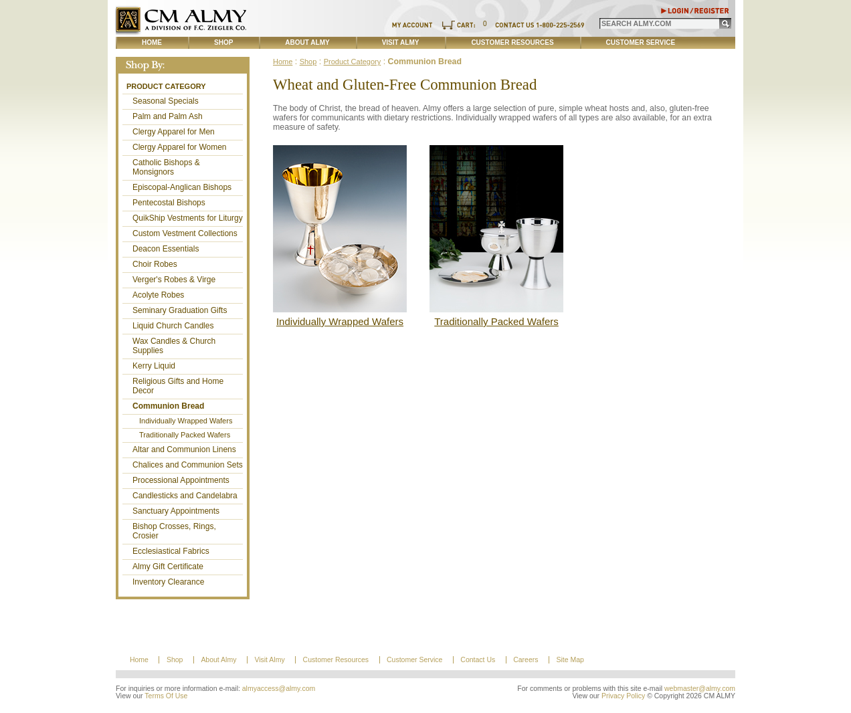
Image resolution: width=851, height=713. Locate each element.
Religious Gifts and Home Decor (177, 386)
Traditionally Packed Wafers (184, 435)
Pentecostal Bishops (168, 202)
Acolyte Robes (158, 295)
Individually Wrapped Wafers (185, 421)
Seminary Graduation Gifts (179, 310)
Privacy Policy (623, 696)
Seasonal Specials (165, 101)
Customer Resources (512, 42)
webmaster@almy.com (699, 688)
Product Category (166, 86)
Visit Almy (400, 42)
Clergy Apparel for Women (179, 147)
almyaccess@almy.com (279, 688)
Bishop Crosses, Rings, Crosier (174, 531)
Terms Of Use (166, 696)
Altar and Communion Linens (184, 449)
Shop (223, 42)
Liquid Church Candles (172, 325)
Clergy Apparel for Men (173, 131)
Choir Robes (154, 264)
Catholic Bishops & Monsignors (166, 167)
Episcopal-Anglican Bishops (181, 187)
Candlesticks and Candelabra (185, 495)
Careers (525, 660)
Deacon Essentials (165, 248)
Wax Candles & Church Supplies (173, 345)
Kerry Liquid (153, 366)
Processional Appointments (180, 480)
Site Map (569, 660)
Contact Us (477, 660)
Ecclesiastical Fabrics (170, 551)
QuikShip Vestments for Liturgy (187, 218)
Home (152, 42)
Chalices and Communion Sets (187, 465)
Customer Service (641, 42)
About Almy (307, 42)
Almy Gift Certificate (167, 566)
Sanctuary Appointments (175, 511)
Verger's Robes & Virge (173, 279)
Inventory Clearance (168, 582)
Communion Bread (168, 406)
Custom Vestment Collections (185, 233)
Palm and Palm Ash (167, 116)
